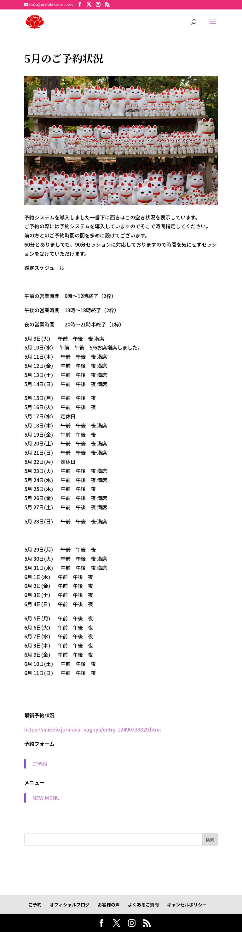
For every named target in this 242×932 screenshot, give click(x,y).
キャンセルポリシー (187, 904)
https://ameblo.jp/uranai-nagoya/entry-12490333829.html (92, 729)
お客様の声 (109, 904)
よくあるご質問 (143, 904)
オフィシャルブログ (69, 904)
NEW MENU (46, 798)
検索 (209, 840)
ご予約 (39, 764)
